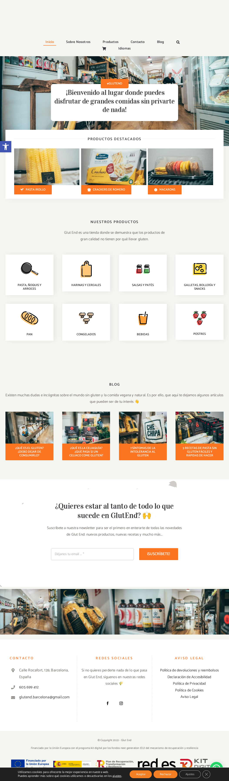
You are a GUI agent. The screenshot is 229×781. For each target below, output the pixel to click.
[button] (5, 146)
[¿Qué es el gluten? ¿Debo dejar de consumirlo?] (29, 452)
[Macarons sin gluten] (180, 150)
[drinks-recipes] (142, 310)
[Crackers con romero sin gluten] (113, 150)
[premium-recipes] (199, 260)
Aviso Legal (189, 697)
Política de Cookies (189, 690)
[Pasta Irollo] (33, 189)
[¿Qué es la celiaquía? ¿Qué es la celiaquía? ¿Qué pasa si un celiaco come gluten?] (86, 452)
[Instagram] (121, 703)
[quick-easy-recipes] (142, 260)
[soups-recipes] (86, 310)
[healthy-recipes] (199, 309)
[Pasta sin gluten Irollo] (46, 150)
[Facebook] (107, 703)
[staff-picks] (86, 260)
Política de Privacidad (189, 684)
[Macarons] (165, 189)
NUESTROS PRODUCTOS (114, 222)
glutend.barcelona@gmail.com (44, 697)
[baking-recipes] (29, 310)
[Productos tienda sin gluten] (29, 413)
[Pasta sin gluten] (86, 413)
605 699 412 (29, 687)
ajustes (115, 776)
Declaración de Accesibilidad (189, 677)
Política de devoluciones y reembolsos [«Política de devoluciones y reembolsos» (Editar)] (189, 670)
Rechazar (165, 774)
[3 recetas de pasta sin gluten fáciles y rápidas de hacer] (200, 452)
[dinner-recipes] (29, 260)
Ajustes (190, 774)
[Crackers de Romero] (106, 189)
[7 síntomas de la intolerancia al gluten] (143, 452)
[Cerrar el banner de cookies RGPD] (207, 774)
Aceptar (140, 774)
